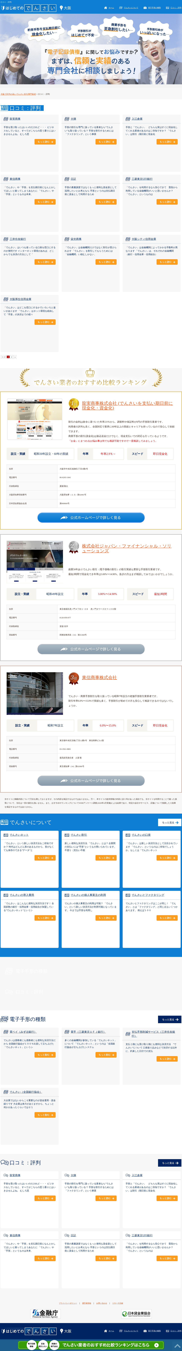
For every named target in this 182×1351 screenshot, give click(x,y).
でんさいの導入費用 (22, 895)
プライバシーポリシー (68, 1303)
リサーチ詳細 (117, 1303)
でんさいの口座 (141, 834)
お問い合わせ (101, 1303)
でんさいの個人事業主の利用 (88, 895)
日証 (73, 178)
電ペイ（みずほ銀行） (23, 1031)
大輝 (73, 118)
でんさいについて (131, 8)
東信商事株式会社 (99, 677)
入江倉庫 (137, 118)
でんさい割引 (79, 834)
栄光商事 (76, 239)
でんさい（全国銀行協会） (26, 1091)
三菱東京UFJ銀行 (142, 178)
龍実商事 (15, 118)
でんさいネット (19, 834)
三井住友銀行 (18, 239)
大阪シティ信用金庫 (144, 239)
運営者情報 (86, 1303)
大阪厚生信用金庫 (20, 299)
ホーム (111, 8)
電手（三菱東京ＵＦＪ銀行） (88, 1031)
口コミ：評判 (176, 8)
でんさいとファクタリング (148, 895)
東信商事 (15, 178)
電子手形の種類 (154, 8)
